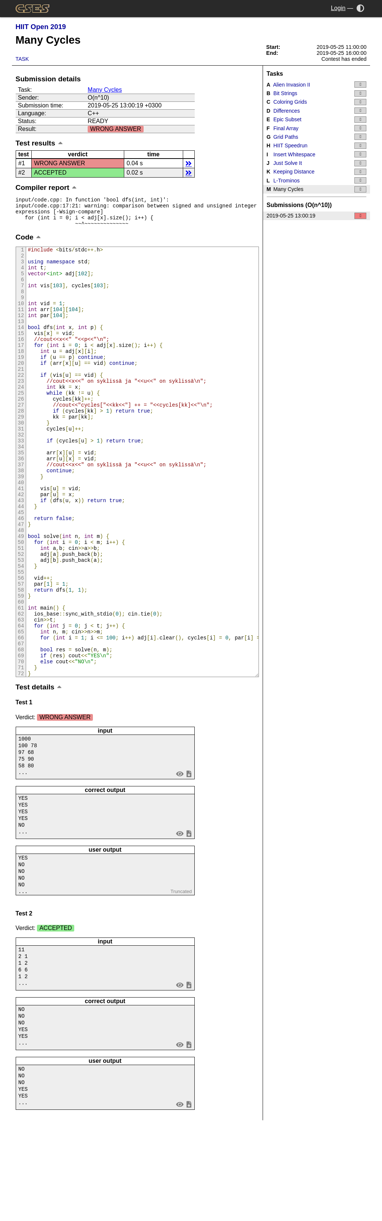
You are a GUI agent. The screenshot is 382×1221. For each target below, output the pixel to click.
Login (338, 8)
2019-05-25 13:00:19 (317, 216)
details (188, 163)
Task (22, 59)
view (179, 862)
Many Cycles (105, 90)
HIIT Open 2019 (41, 27)
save (189, 862)
